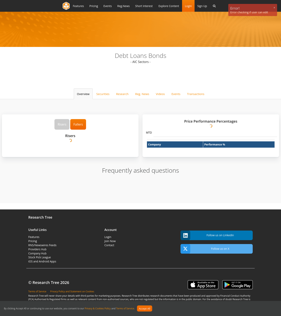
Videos (160, 94)
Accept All (144, 308)
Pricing (32, 241)
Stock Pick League (39, 257)
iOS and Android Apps (42, 261)
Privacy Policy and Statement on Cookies (72, 291)
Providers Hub (37, 249)
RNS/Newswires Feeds (42, 245)
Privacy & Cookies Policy (98, 308)
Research (122, 94)
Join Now (110, 241)
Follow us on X (205, 249)
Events (176, 94)
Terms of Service (125, 308)
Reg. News (142, 94)
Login (188, 6)
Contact (109, 245)
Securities (102, 94)
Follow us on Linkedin (207, 235)
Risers (62, 124)
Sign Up (202, 6)
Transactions (195, 94)
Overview (83, 94)
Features (33, 237)
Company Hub (37, 253)
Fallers (78, 124)
